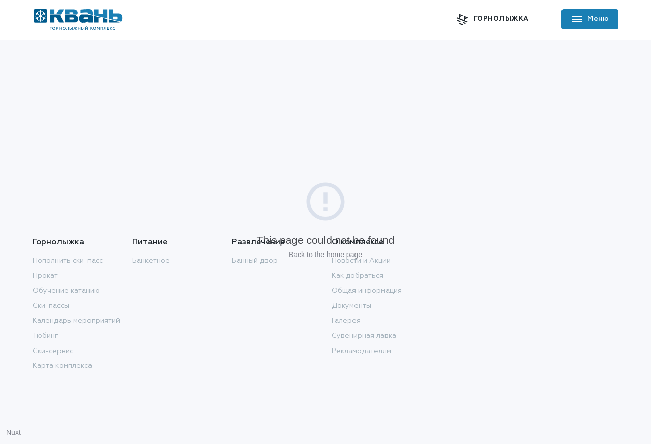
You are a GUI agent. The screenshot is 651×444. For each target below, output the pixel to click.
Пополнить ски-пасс (68, 260)
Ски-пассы (51, 305)
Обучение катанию (66, 290)
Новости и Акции (361, 260)
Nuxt (13, 432)
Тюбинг (45, 335)
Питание (149, 242)
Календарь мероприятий (76, 320)
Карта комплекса (62, 365)
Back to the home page (325, 254)
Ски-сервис (53, 351)
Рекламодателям (361, 351)
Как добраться (357, 275)
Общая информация (367, 290)
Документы (351, 305)
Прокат (45, 275)
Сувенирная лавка (364, 335)
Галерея (346, 320)
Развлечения (258, 242)
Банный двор (255, 260)
